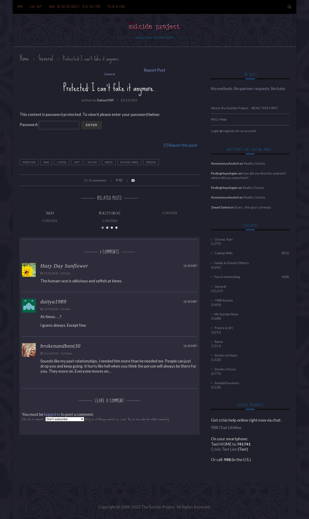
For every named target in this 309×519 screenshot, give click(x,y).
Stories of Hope (225, 355)
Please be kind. (117, 6)
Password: (49, 124)
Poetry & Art (223, 328)
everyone (29, 162)
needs (109, 162)
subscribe (145, 419)
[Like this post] (123, 180)
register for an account (239, 131)
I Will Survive (223, 300)
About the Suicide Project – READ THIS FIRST (75, 6)
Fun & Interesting (251, 277)
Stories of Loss (225, 369)
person (151, 162)
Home (20, 6)
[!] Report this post (180, 145)
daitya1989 (105, 100)
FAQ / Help (36, 6)
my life (92, 162)
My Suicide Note (226, 314)
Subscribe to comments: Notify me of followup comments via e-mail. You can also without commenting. (96, 419)
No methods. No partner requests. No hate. (248, 88)
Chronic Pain (223, 239)
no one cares (129, 162)
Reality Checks (109, 213)
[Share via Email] (133, 180)
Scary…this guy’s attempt (253, 207)
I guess (61, 162)
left (77, 162)
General (46, 58)
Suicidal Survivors (226, 383)
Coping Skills (251, 253)
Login (215, 131)
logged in (52, 414)
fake (46, 162)
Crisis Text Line (224, 449)
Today (50, 213)
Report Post (154, 70)
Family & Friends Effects (231, 263)
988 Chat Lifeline (226, 427)
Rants (218, 342)
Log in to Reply (190, 266)
